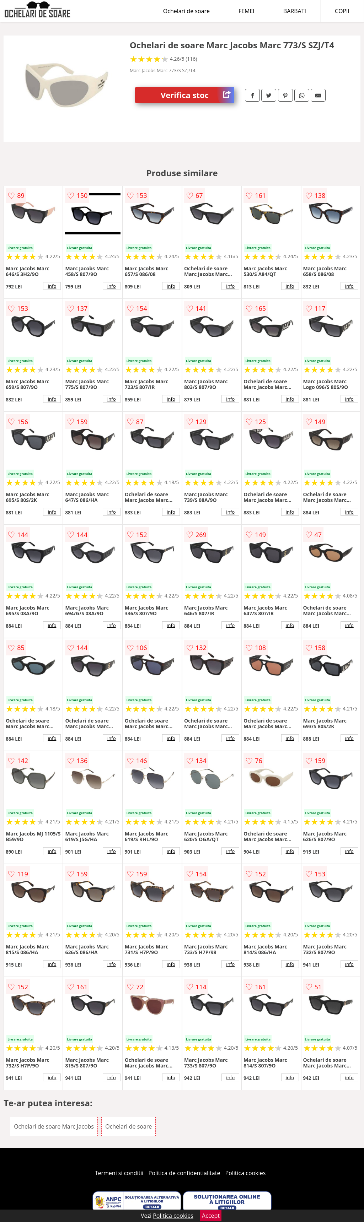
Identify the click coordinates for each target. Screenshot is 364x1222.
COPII (342, 11)
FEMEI (247, 11)
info (52, 286)
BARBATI (294, 11)
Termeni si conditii (119, 1173)
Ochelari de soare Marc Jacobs (54, 1126)
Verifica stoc (197, 95)
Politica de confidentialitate (184, 1173)
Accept (211, 1216)
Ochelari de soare (186, 11)
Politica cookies (245, 1173)
